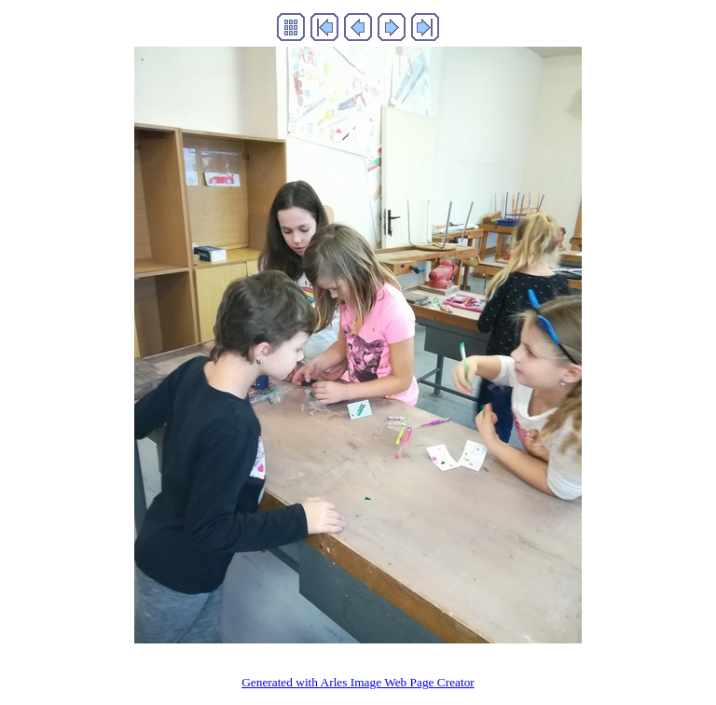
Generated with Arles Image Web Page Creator (358, 682)
